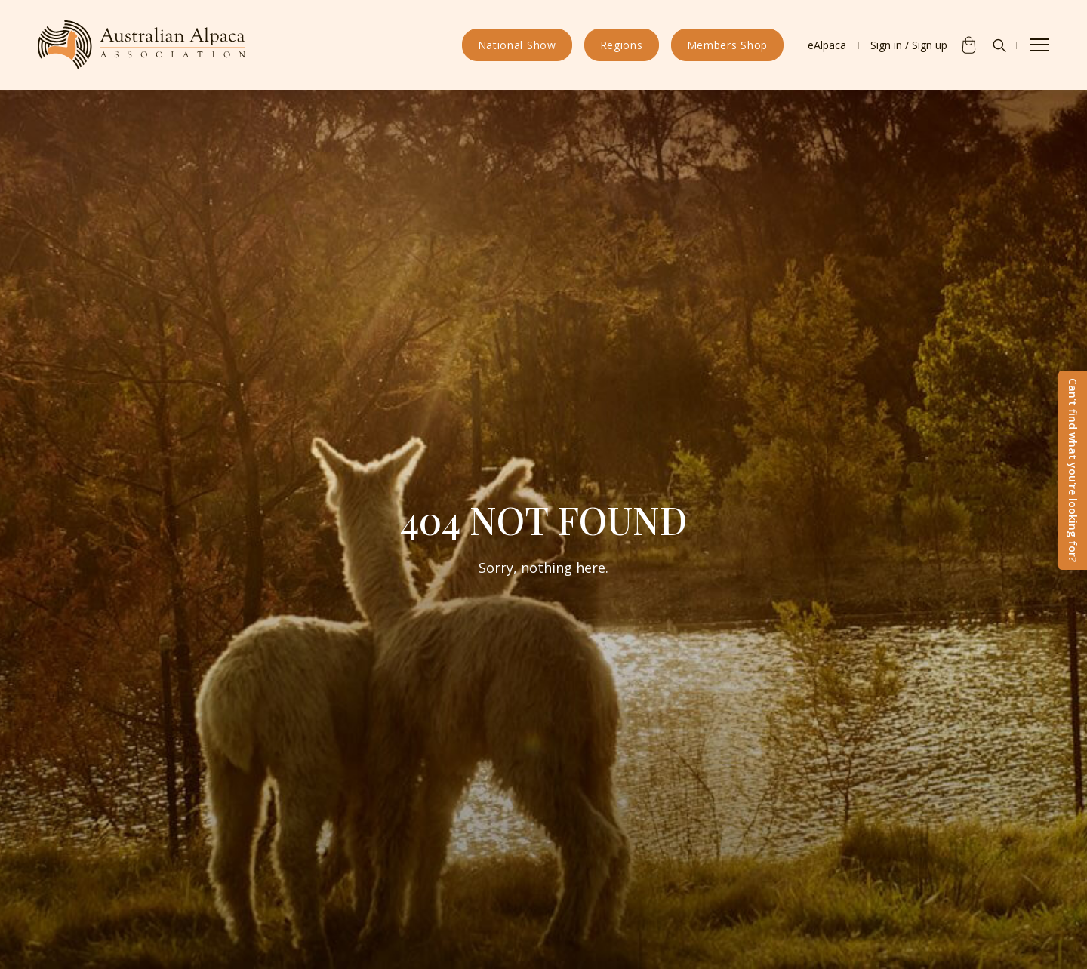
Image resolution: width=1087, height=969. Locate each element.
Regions (621, 45)
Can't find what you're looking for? (1073, 470)
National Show (517, 45)
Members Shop (727, 45)
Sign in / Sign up (908, 45)
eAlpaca (827, 45)
